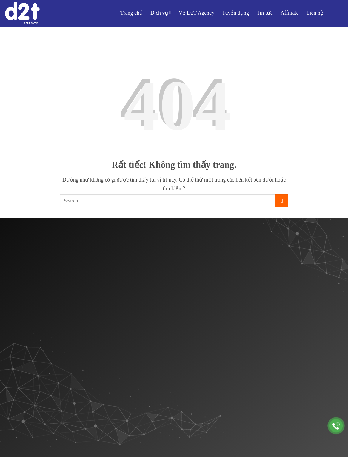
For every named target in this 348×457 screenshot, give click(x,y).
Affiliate (290, 13)
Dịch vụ (160, 13)
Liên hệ (315, 13)
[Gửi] (281, 200)
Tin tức (265, 13)
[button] (341, 12)
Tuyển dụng (235, 13)
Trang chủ (131, 13)
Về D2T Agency (196, 13)
